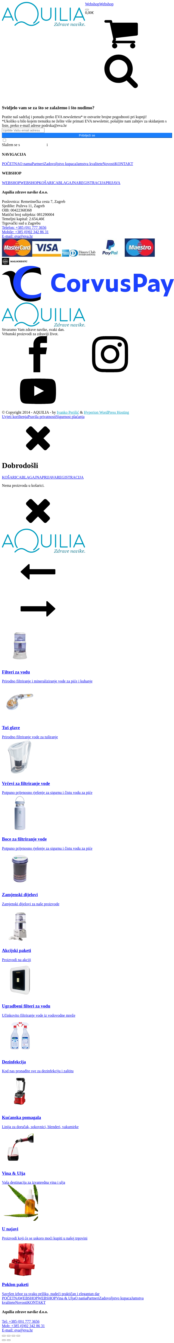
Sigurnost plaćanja (70, 417)
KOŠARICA (48, 183)
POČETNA (11, 164)
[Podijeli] (13, 1336)
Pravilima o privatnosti (66, 145)
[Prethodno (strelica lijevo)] (4, 1340)
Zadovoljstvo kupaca (60, 164)
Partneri (38, 164)
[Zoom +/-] (4, 1336)
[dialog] (87, 453)
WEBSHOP (11, 183)
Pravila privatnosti (42, 417)
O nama (26, 164)
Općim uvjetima (33, 145)
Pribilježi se (87, 135)
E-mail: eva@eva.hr (17, 1330)
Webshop (92, 4)
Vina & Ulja (65, 1298)
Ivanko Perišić (68, 412)
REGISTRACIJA (92, 183)
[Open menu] (87, 9)
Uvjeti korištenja (15, 417)
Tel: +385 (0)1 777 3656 (20, 1321)
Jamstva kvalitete (89, 164)
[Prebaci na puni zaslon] (9, 1336)
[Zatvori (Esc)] (18, 1336)
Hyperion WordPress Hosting (106, 412)
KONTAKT (124, 164)
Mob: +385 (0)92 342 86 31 (23, 1326)
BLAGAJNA (68, 183)
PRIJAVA (113, 183)
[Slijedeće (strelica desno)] (9, 1340)
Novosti (109, 164)
